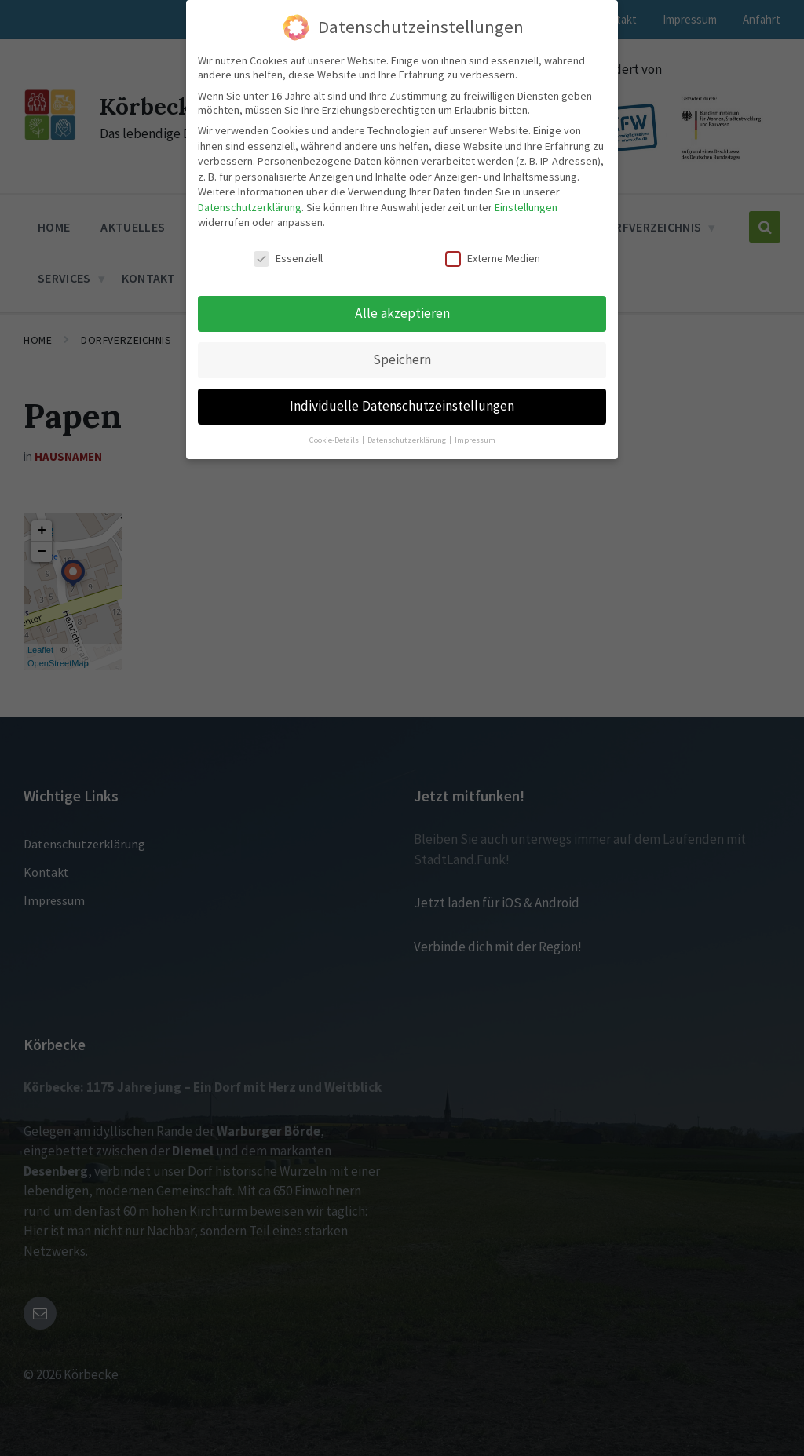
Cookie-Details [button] (334, 438)
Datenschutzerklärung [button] (407, 438)
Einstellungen (526, 206)
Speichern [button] (402, 358)
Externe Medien (492, 257)
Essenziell (288, 257)
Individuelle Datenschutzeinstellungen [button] (402, 404)
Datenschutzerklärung (250, 206)
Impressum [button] (475, 438)
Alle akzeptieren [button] (402, 311)
